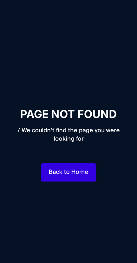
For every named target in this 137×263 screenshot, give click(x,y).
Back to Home (68, 172)
